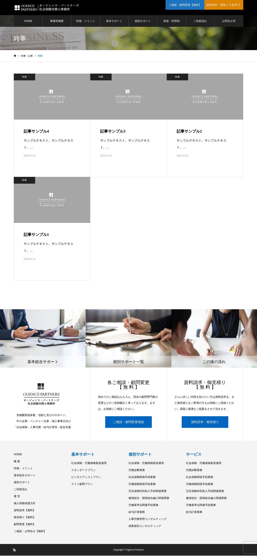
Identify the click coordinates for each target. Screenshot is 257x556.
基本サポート (114, 21)
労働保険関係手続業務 (142, 484)
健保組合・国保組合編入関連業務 (148, 498)
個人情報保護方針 (25, 503)
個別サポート (143, 21)
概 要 (17, 461)
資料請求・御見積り (205, 422)
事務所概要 (57, 21)
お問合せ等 (229, 21)
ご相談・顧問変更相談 (128, 422)
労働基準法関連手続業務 (143, 505)
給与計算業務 (136, 512)
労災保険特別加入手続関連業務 (147, 491)
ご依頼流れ (200, 21)
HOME (28, 21)
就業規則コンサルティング (144, 526)
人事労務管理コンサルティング (147, 519)
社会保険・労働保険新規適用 (89, 463)
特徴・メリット (85, 21)
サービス (193, 455)
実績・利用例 (171, 21)
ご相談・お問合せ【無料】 (30, 531)
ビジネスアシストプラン (86, 477)
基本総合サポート (25, 475)
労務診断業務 (136, 470)
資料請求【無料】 (25, 510)
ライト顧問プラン (82, 484)
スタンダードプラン (83, 470)
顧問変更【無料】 (25, 524)
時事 (24, 77)
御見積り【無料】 (25, 517)
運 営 (17, 496)
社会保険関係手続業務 (142, 477)
